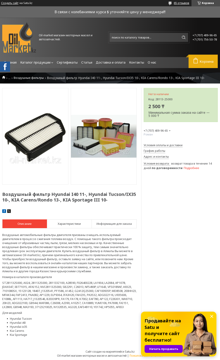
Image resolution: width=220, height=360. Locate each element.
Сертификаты (67, 62)
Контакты (136, 62)
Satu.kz (130, 351)
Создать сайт (9, 3)
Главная (10, 62)
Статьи (86, 62)
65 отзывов (181, 3)
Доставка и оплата (110, 62)
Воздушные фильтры (29, 78)
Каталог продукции (35, 62)
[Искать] (183, 37)
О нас (152, 62)
